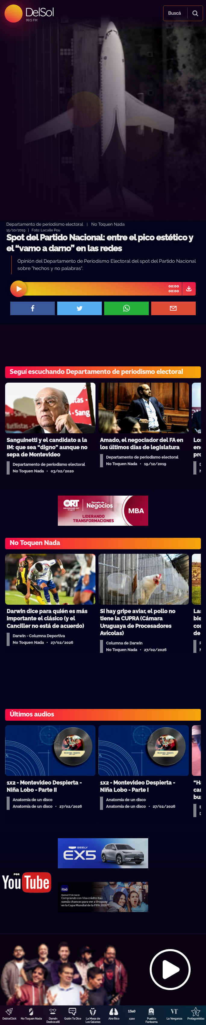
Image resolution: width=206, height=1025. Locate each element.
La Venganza (174, 1018)
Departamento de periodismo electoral (44, 224)
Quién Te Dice (72, 1018)
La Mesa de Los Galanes (93, 1020)
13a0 (132, 1018)
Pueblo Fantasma (151, 1020)
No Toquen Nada (31, 1018)
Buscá (174, 13)
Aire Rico (113, 1018)
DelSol (39, 12)
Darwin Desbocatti (53, 1020)
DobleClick (9, 1018)
